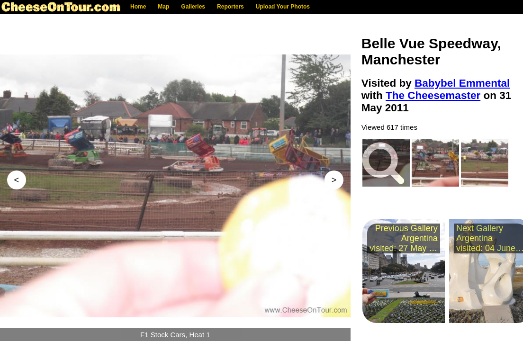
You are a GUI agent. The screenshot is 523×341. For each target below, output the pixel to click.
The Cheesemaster (433, 95)
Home (138, 6)
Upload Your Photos (283, 6)
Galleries (193, 6)
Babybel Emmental (462, 83)
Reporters (230, 6)
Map (163, 6)
